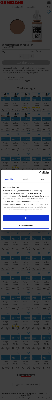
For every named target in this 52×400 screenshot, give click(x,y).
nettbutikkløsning (23, 398)
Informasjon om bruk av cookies (13, 394)
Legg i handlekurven (26, 62)
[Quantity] (26, 56)
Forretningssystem (8, 398)
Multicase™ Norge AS (43, 398)
